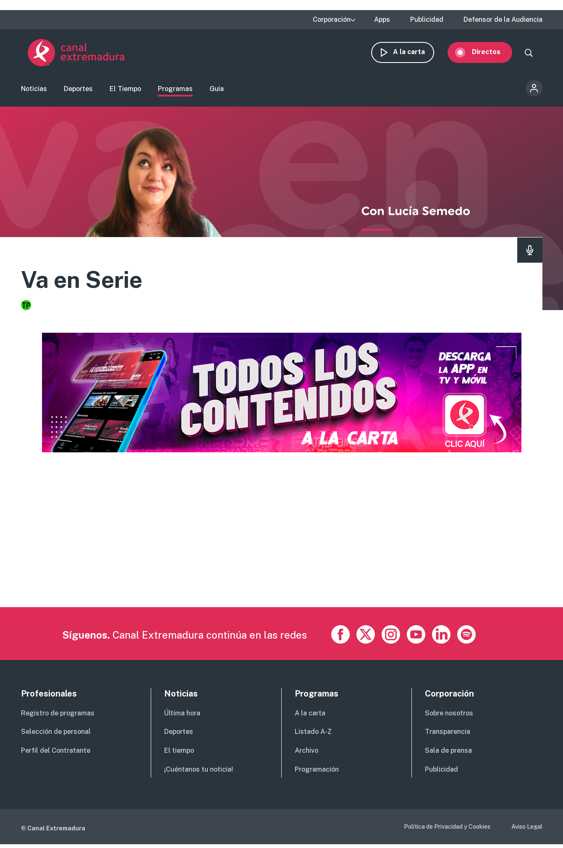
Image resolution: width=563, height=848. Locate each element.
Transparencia (447, 735)
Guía (216, 90)
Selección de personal (56, 735)
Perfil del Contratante (55, 754)
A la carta (416, 53)
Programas (175, 90)
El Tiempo (125, 90)
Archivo (306, 754)
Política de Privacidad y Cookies (447, 830)
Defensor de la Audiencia (502, 19)
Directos (493, 53)
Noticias (34, 90)
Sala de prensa (448, 754)
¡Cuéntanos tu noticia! (198, 773)
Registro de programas (57, 716)
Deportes (78, 90)
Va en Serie (88, 282)
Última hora (182, 716)
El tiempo (179, 754)
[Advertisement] (273, 552)
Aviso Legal (526, 830)
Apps (382, 19)
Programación (317, 773)
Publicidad (426, 19)
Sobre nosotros (449, 716)
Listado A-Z (313, 735)
